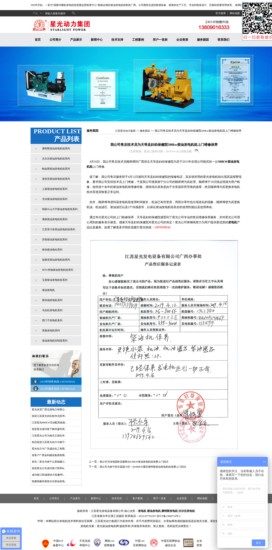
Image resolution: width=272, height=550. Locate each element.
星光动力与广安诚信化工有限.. (49, 448)
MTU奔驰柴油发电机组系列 (57, 269)
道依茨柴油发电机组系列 (56, 178)
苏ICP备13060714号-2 (169, 516)
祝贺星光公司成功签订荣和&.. (48, 468)
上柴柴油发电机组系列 (54, 188)
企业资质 (182, 39)
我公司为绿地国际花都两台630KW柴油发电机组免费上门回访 (134, 461)
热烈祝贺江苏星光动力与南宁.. (49, 442)
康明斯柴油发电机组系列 (56, 148)
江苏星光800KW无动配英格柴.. (49, 422)
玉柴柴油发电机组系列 (54, 279)
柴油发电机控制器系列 (54, 340)
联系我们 (223, 39)
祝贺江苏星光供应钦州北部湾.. (49, 416)
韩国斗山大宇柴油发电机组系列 (60, 209)
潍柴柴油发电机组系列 (54, 219)
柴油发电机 (48, 290)
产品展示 (76, 39)
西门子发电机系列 (52, 320)
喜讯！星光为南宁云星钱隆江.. (49, 461)
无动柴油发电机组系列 (54, 199)
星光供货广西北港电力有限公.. (49, 409)
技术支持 (117, 39)
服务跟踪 (203, 39)
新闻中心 (97, 39)
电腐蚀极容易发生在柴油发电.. (49, 481)
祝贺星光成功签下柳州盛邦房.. (49, 429)
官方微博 (221, 13)
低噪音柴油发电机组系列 (56, 259)
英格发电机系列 (51, 330)
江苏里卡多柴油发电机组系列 (58, 229)
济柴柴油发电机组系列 (54, 239)
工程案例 (138, 39)
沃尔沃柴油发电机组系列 (56, 158)
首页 (38, 39)
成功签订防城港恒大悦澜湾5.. (48, 474)
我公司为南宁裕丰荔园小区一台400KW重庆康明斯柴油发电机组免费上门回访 (143, 466)
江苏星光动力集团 (125, 130)
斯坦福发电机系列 (52, 300)
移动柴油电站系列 (52, 249)
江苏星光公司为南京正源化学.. (49, 435)
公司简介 (55, 39)
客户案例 (138, 498)
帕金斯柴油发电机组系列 (56, 168)
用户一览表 (160, 39)
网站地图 (235, 13)
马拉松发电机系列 (52, 310)
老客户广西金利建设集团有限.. (49, 455)
